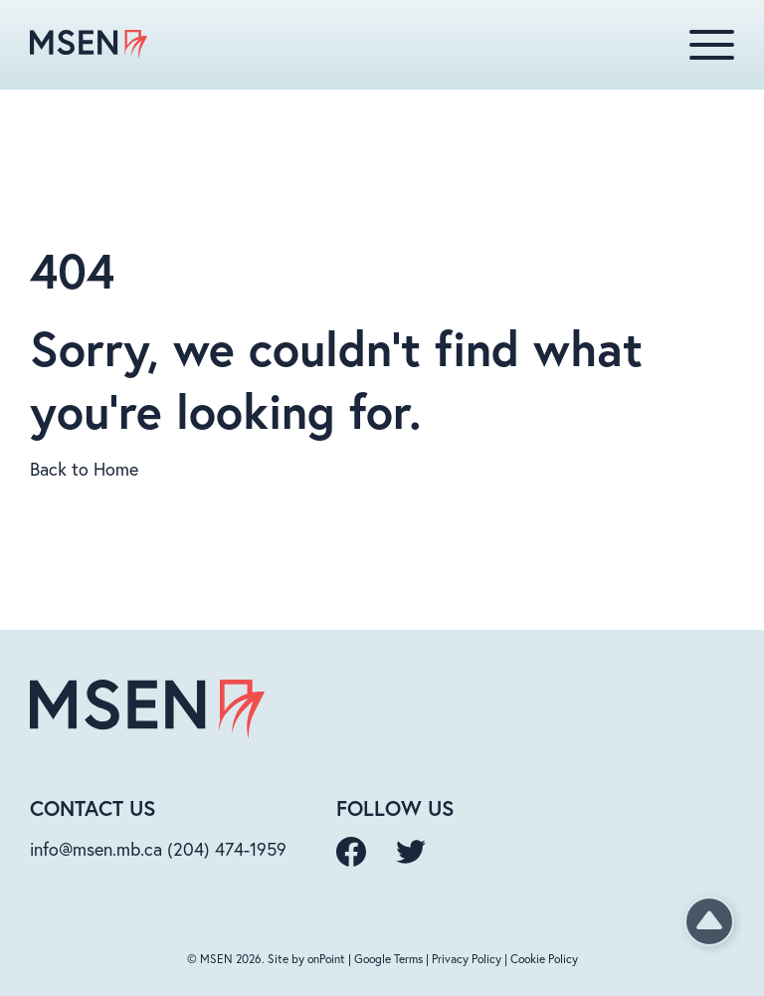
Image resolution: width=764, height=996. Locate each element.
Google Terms (388, 958)
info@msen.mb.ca (96, 849)
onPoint (326, 958)
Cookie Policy (544, 958)
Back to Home (84, 469)
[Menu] (711, 45)
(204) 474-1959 (226, 849)
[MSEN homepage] (88, 45)
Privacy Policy (466, 958)
